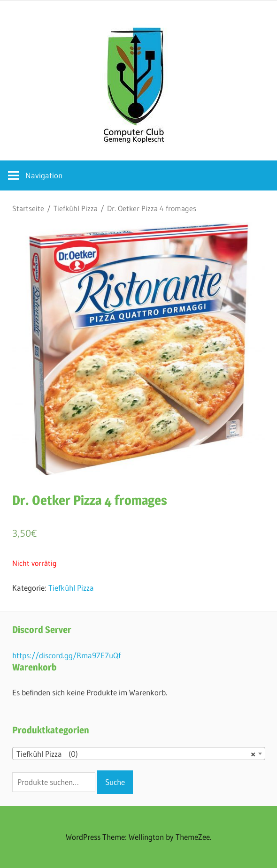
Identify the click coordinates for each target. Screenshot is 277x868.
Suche (115, 782)
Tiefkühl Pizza (76, 208)
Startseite (28, 208)
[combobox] (138, 753)
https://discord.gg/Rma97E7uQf (66, 655)
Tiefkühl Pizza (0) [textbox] (135, 754)
